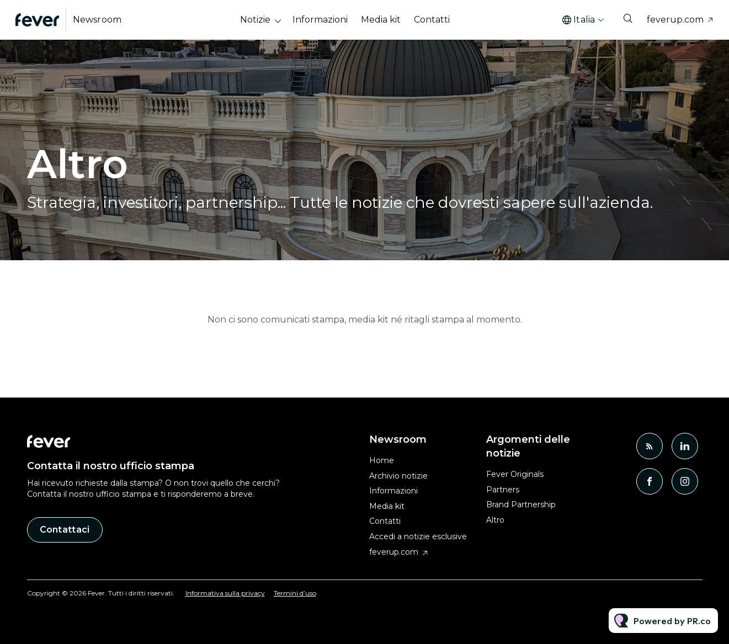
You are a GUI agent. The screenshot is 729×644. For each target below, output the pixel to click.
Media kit (381, 19)
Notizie (255, 19)
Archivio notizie (398, 476)
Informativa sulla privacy (225, 593)
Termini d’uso (295, 593)
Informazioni (320, 19)
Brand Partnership (521, 504)
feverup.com (675, 19)
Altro (495, 520)
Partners (502, 490)
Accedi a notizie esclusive (418, 536)
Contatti (432, 19)
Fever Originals (515, 474)
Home (381, 460)
